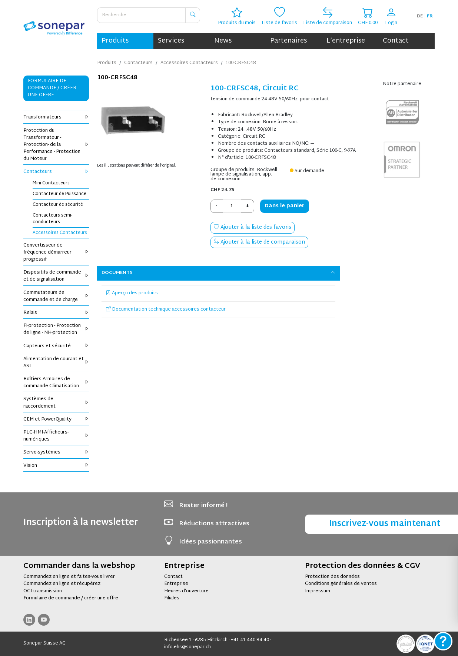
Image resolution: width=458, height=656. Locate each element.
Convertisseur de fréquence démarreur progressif (56, 252)
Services (171, 41)
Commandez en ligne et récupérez (61, 583)
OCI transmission (42, 591)
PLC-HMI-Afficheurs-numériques (56, 436)
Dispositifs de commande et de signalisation (56, 276)
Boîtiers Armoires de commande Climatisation (56, 383)
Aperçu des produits (132, 293)
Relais (56, 312)
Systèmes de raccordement (56, 403)
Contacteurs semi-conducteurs (52, 218)
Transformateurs (56, 117)
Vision (56, 465)
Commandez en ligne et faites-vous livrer (69, 576)
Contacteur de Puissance (59, 194)
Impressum (317, 591)
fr (430, 16)
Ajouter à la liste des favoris (252, 227)
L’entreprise (345, 41)
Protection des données (332, 576)
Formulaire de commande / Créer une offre (52, 88)
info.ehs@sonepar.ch (187, 647)
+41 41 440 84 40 (250, 640)
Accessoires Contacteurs (60, 233)
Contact (396, 41)
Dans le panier (285, 206)
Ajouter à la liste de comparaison (259, 242)
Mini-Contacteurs (51, 183)
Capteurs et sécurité (56, 346)
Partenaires (288, 41)
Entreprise (176, 583)
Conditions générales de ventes (341, 583)
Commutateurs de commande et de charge (56, 296)
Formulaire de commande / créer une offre (70, 598)
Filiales (171, 598)
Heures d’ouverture (186, 591)
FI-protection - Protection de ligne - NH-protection (56, 329)
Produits (115, 41)
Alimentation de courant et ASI (56, 363)
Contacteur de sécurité (58, 204)
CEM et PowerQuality (56, 419)
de (420, 16)
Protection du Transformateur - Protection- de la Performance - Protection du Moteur (56, 145)
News (223, 41)
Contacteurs (56, 171)
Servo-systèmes (56, 452)
